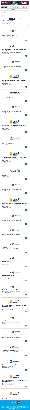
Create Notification (24, 25)
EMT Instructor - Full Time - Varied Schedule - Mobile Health (13, 397)
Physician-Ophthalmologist (7, 109)
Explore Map (15, 7)
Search (4, 7)
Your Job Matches (24, 7)
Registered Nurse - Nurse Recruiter (9, 187)
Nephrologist (4, 247)
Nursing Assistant (5, 320)
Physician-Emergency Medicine (8, 275)
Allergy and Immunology (7, 95)
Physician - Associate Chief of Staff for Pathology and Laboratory (15, 64)
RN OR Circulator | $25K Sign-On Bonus (9, 173)
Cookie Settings (13, 402)
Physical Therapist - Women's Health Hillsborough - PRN (13, 364)
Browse (9, 7)
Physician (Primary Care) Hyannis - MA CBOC (10, 289)
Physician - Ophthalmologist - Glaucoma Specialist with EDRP (14, 233)
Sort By (3, 25)
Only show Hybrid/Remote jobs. (9, 20)
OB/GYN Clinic (4, 141)
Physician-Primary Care (6, 261)
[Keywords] (15, 12)
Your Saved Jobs (15, 9)
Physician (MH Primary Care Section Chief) (10, 218)
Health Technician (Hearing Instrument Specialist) (12, 350)
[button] (18, 19)
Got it (19, 402)
